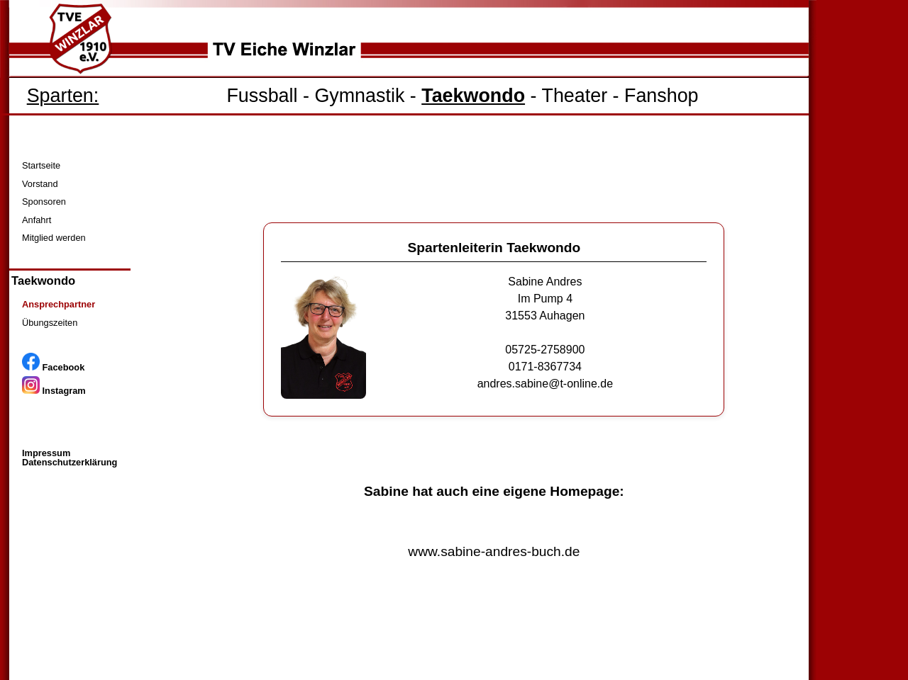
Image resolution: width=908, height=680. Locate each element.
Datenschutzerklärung (69, 462)
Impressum (46, 453)
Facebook (53, 367)
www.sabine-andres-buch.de (494, 551)
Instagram (54, 390)
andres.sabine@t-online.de (545, 384)
